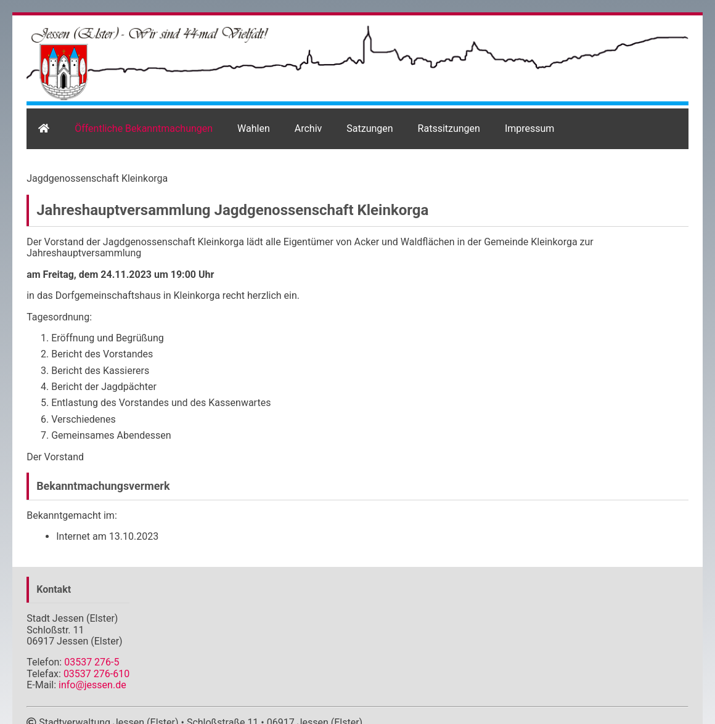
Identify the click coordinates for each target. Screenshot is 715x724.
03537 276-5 (91, 662)
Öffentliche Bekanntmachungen (144, 128)
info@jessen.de (92, 685)
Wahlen (253, 128)
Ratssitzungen (449, 128)
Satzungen (369, 128)
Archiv (308, 128)
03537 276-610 (96, 674)
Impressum (530, 128)
